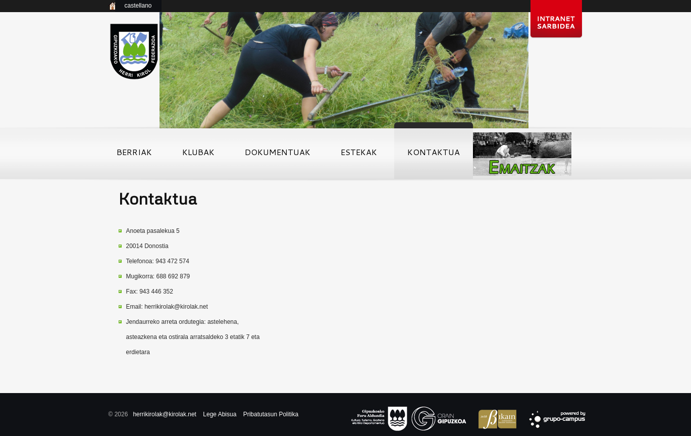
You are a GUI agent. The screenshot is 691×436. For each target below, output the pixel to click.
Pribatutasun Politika (270, 414)
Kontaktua (433, 155)
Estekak (359, 155)
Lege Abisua (219, 414)
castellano (137, 5)
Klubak (198, 155)
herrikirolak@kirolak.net (176, 306)
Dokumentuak (277, 155)
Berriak (134, 155)
